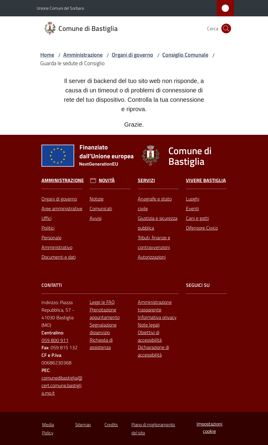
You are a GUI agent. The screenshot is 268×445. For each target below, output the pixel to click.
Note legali (149, 324)
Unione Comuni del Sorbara (60, 8)
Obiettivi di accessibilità (150, 336)
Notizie (97, 198)
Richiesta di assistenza (101, 343)
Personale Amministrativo (56, 242)
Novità (107, 180)
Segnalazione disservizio (103, 328)
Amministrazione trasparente (155, 305)
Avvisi (95, 218)
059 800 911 (54, 340)
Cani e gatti (197, 218)
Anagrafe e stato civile (155, 203)
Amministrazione (83, 55)
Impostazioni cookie (210, 427)
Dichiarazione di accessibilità (153, 351)
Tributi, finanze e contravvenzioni (154, 242)
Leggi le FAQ (102, 302)
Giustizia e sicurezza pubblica (157, 222)
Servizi (146, 180)
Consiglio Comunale (185, 55)
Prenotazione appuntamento (105, 313)
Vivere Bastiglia (206, 180)
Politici (48, 227)
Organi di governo (132, 55)
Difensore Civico (202, 227)
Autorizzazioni (152, 257)
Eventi (192, 208)
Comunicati (101, 208)
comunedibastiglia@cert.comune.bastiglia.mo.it (61, 385)
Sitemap (83, 424)
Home (47, 55)
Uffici (46, 218)
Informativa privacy (157, 317)
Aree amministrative (61, 208)
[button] (226, 28)
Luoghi (192, 198)
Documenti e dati (58, 257)
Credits (111, 424)
